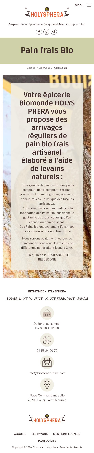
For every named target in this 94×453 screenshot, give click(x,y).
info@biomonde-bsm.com (47, 373)
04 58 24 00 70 (47, 350)
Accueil (20, 434)
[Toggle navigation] (89, 5)
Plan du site (47, 440)
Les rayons (39, 434)
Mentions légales (66, 434)
